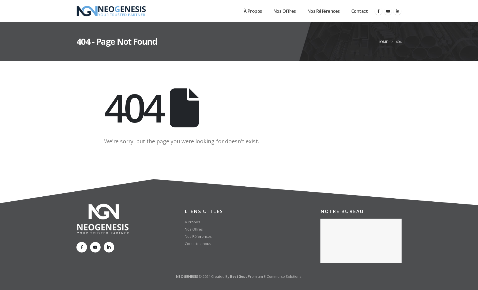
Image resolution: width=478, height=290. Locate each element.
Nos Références (323, 11)
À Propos (253, 11)
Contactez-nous (198, 243)
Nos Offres (284, 11)
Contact (359, 11)
